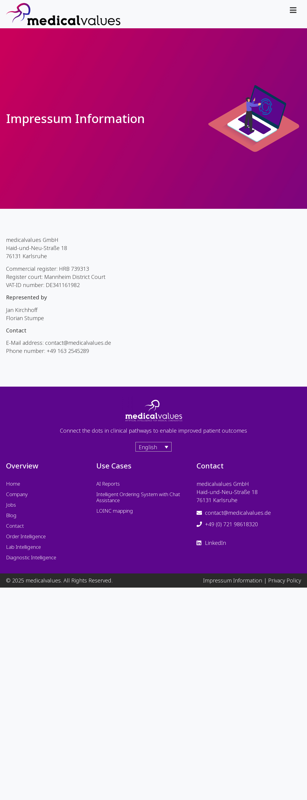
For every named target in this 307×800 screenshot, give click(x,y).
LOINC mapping (114, 510)
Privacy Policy (284, 580)
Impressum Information (232, 580)
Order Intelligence (26, 536)
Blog (11, 515)
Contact (15, 525)
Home (13, 483)
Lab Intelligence (23, 546)
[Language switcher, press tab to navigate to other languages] (153, 447)
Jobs (11, 504)
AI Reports (108, 483)
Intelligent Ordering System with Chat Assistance (138, 497)
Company (17, 494)
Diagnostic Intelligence (31, 557)
